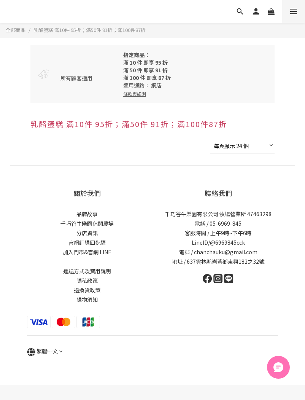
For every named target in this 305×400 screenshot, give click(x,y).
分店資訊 (87, 233)
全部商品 (15, 29)
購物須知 (87, 299)
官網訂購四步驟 (87, 242)
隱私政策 (87, 280)
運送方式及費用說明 (87, 271)
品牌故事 (87, 214)
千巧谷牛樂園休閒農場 (87, 223)
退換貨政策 (87, 290)
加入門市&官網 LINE (87, 252)
